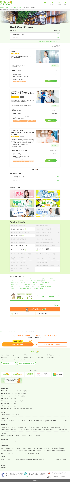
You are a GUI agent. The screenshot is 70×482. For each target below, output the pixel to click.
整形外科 (16, 450)
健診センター (53, 429)
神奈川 (8, 396)
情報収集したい (43, 313)
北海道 (9, 391)
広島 (5, 403)
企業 (66, 429)
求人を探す (38, 355)
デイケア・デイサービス (24, 429)
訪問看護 (30, 420)
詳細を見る (51, 80)
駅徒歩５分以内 (23, 459)
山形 (26, 391)
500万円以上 (18, 435)
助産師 (17, 414)
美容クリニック (39, 427)
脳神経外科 (9, 450)
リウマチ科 (7, 453)
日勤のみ (11, 442)
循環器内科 (30, 448)
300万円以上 (4, 435)
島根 (15, 403)
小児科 (25, 450)
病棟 (2, 420)
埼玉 (13, 396)
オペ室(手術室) (10, 420)
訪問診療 (55, 420)
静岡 (12, 398)
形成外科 (21, 450)
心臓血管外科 (63, 448)
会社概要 (3, 465)
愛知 (5, 398)
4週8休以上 (11, 459)
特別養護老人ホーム (59, 427)
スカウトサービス (17, 357)
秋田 (23, 391)
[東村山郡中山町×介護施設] (22, 249)
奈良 (18, 401)
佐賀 (11, 408)
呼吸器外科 (56, 448)
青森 (13, 391)
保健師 (12, 414)
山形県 (20, 7)
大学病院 (8, 427)
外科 (52, 448)
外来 (5, 420)
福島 (29, 391)
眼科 (34, 450)
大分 (21, 408)
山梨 (22, 393)
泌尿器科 (49, 450)
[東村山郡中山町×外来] (22, 235)
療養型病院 (20, 427)
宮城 (20, 391)
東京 (5, 396)
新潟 (9, 393)
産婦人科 (30, 450)
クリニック (32, 427)
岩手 (17, 391)
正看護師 (3, 414)
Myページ (15, 355)
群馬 (25, 396)
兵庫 (12, 401)
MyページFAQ (50, 357)
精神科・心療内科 (56, 450)
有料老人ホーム (13, 429)
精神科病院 (26, 427)
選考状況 (26, 355)
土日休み (17, 459)
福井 (19, 393)
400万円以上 (11, 435)
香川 (8, 406)
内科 (13, 448)
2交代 (2, 442)
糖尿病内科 (47, 448)
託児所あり (46, 459)
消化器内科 (24, 448)
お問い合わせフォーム (8, 363)
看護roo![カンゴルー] (4, 7)
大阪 (5, 401)
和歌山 (21, 401)
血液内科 (36, 448)
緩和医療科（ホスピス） (35, 453)
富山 (12, 393)
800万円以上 (39, 435)
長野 (25, 393)
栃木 (22, 396)
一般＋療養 (14, 427)
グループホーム (34, 429)
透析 (25, 420)
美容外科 (3, 448)
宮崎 (24, 408)
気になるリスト (62, 355)
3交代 (6, 442)
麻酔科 (2, 453)
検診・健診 (42, 420)
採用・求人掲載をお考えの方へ (26, 363)
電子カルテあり (63, 459)
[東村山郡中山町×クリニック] (22, 245)
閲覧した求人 (4, 357)
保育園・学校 (49, 420)
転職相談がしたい (18, 313)
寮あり (40, 459)
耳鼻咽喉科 (38, 450)
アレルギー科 (26, 453)
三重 (15, 398)
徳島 (5, 406)
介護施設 (52, 427)
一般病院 (3, 427)
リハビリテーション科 (16, 453)
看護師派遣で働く (40, 357)
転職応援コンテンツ (28, 357)
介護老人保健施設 (5, 429)
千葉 (16, 396)
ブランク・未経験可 (54, 459)
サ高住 (40, 429)
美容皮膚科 (8, 448)
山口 (18, 403)
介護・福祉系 (36, 420)
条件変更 (57, 305)
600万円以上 (25, 435)
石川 (16, 393)
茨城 (19, 396)
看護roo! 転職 (13, 7)
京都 (8, 401)
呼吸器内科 (18, 448)
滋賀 (15, 401)
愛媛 (12, 406)
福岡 (8, 408)
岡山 (8, 403)
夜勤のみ (16, 442)
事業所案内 (3, 467)
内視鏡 (60, 420)
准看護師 (8, 414)
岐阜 (8, 398)
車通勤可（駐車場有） (33, 459)
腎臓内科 (41, 448)
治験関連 (65, 420)
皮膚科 (44, 450)
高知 (15, 406)
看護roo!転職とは (5, 355)
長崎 (15, 408)
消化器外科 (3, 450)
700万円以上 (32, 435)
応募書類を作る (50, 355)
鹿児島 (27, 408)
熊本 (18, 408)
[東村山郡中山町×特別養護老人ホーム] (47, 249)
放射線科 (63, 450)
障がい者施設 (46, 429)
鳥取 (12, 403)
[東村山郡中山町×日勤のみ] (22, 229)
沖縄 (31, 408)
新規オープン (4, 459)
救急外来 (17, 420)
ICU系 (22, 420)
